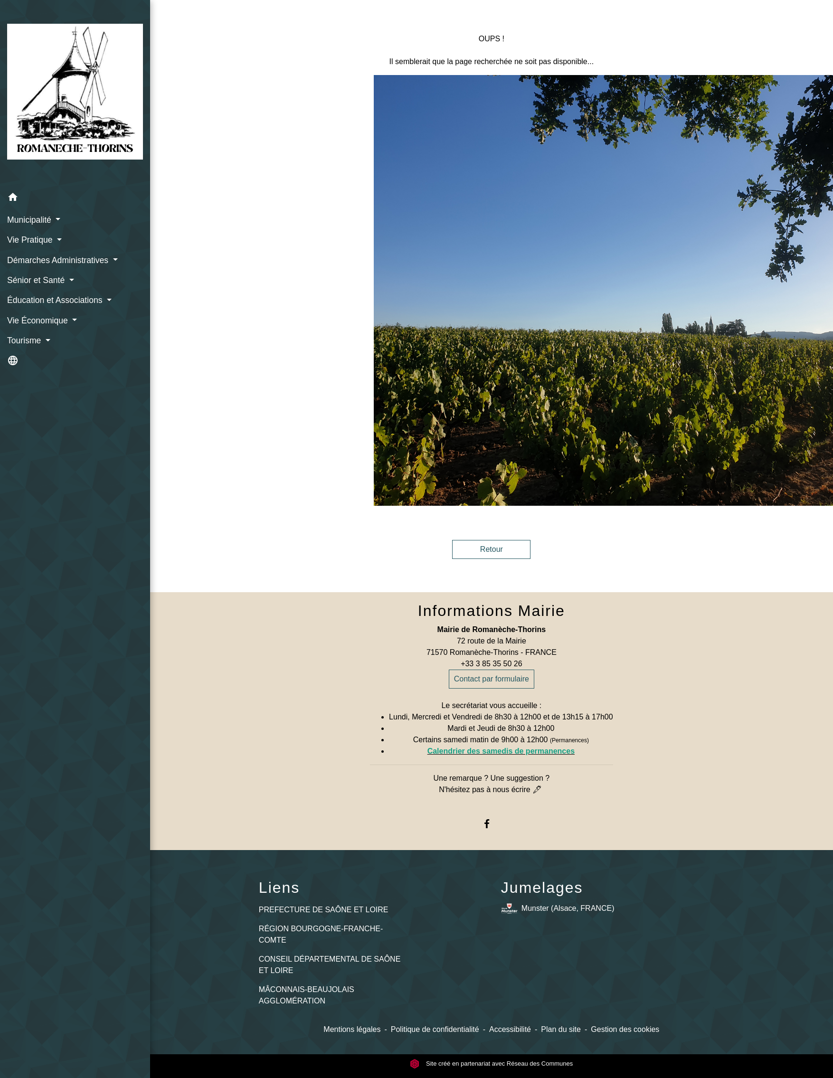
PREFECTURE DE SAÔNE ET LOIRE (323, 910)
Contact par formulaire (491, 679)
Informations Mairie (491, 610)
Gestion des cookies (625, 1029)
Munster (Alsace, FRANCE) (558, 908)
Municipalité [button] (30, 220)
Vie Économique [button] (38, 320)
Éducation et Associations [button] (55, 300)
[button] (75, 199)
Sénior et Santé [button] (37, 280)
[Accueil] (75, 93)
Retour (491, 549)
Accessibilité (510, 1029)
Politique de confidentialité (435, 1029)
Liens (279, 887)
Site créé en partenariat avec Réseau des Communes (491, 1063)
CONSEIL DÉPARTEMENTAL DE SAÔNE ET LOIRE (329, 964)
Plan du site (561, 1029)
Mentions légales (351, 1029)
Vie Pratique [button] (31, 240)
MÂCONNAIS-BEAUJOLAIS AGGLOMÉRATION (306, 995)
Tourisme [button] (25, 340)
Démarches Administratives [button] (59, 260)
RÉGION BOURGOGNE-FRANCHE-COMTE (321, 934)
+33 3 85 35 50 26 (491, 664)
